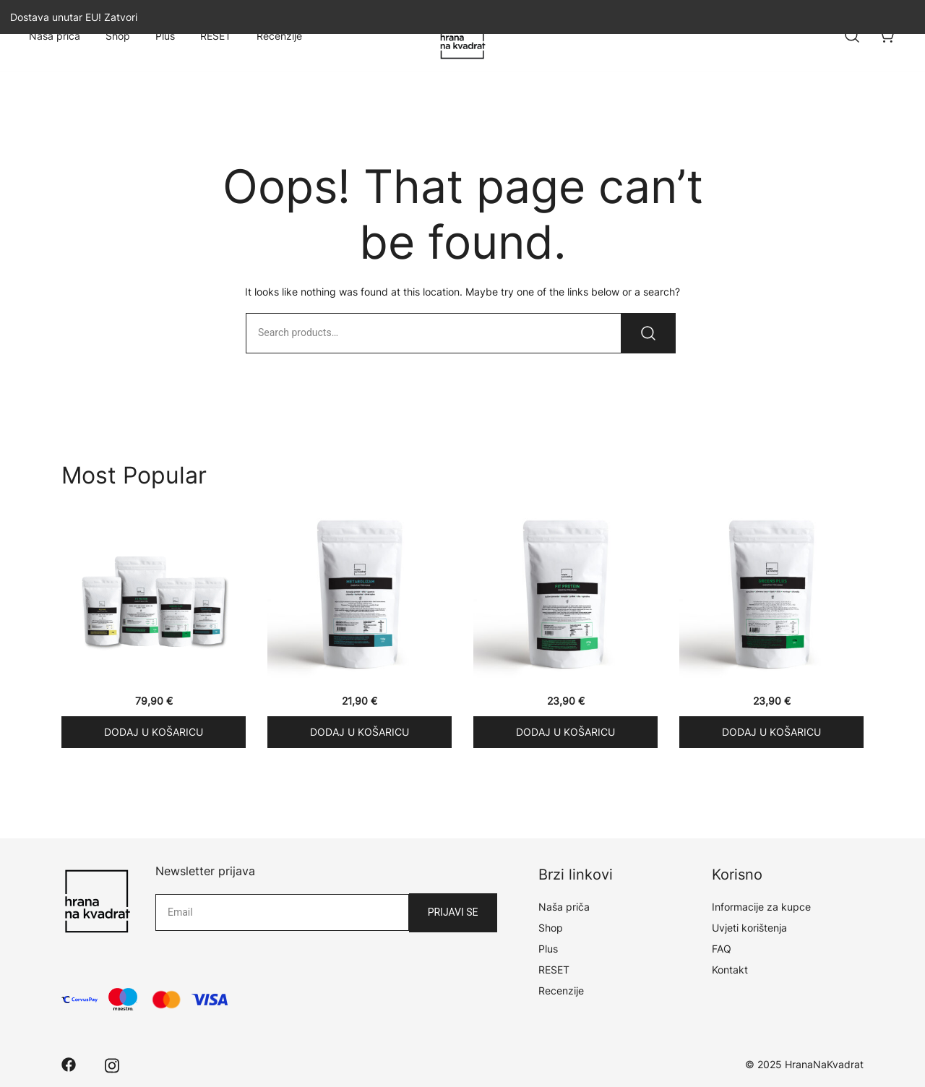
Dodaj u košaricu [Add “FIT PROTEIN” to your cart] (565, 732)
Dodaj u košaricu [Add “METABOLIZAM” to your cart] (359, 732)
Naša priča (54, 36)
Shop (118, 36)
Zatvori (120, 17)
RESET (215, 36)
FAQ (721, 948)
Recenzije (279, 36)
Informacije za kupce (761, 907)
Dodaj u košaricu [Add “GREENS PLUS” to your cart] (771, 732)
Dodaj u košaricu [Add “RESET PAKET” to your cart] (153, 732)
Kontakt (730, 969)
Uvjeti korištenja (749, 927)
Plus (165, 36)
